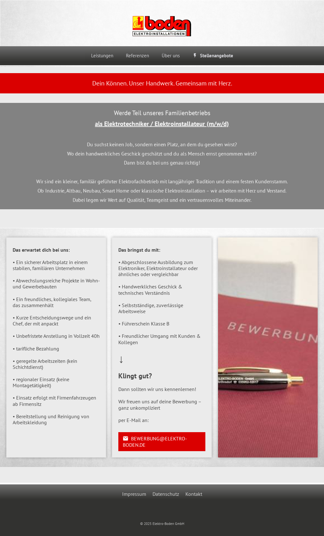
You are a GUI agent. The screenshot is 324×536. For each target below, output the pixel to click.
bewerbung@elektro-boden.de (155, 441)
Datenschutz (166, 494)
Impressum (134, 494)
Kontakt (193, 494)
